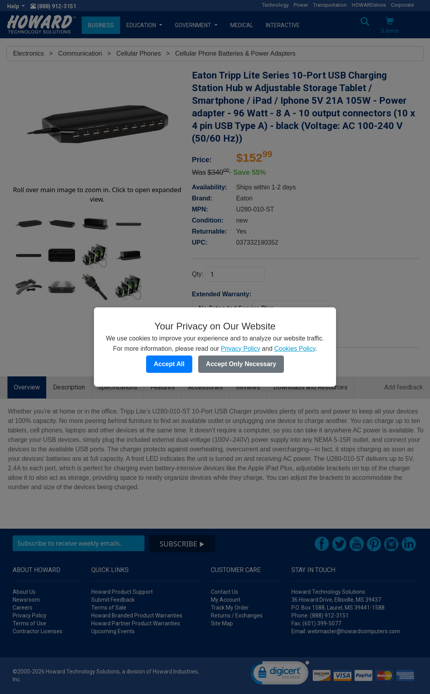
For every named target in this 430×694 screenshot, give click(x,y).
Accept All (169, 364)
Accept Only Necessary (241, 364)
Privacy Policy (240, 348)
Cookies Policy (294, 348)
